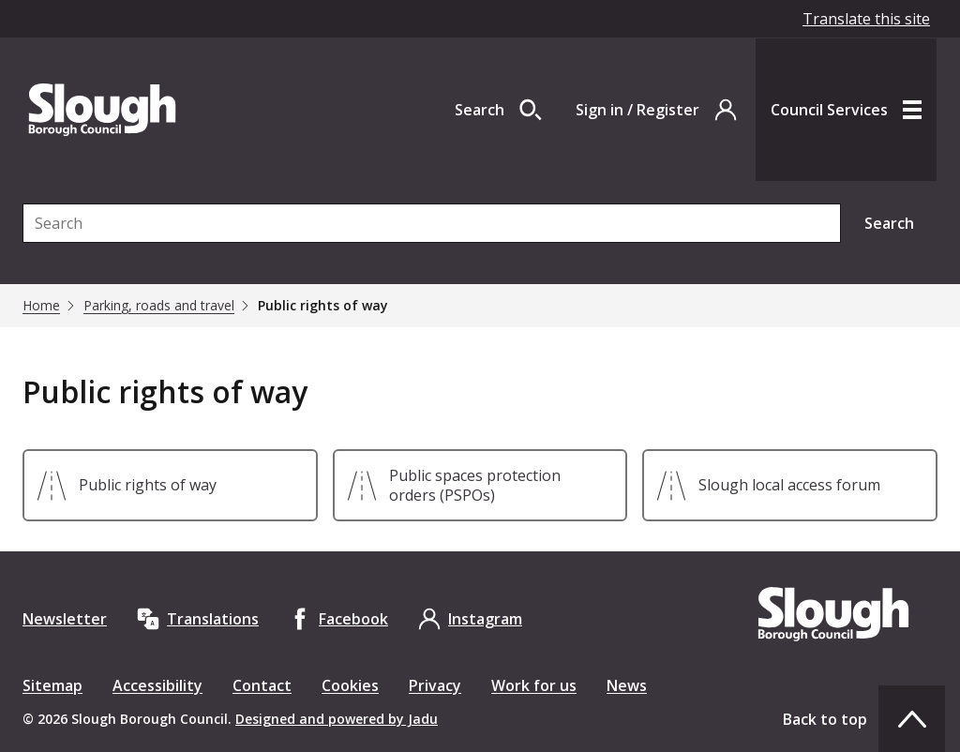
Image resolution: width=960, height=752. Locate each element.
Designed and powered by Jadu (336, 719)
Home (41, 305)
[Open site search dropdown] (498, 109)
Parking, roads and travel (158, 305)
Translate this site (866, 18)
